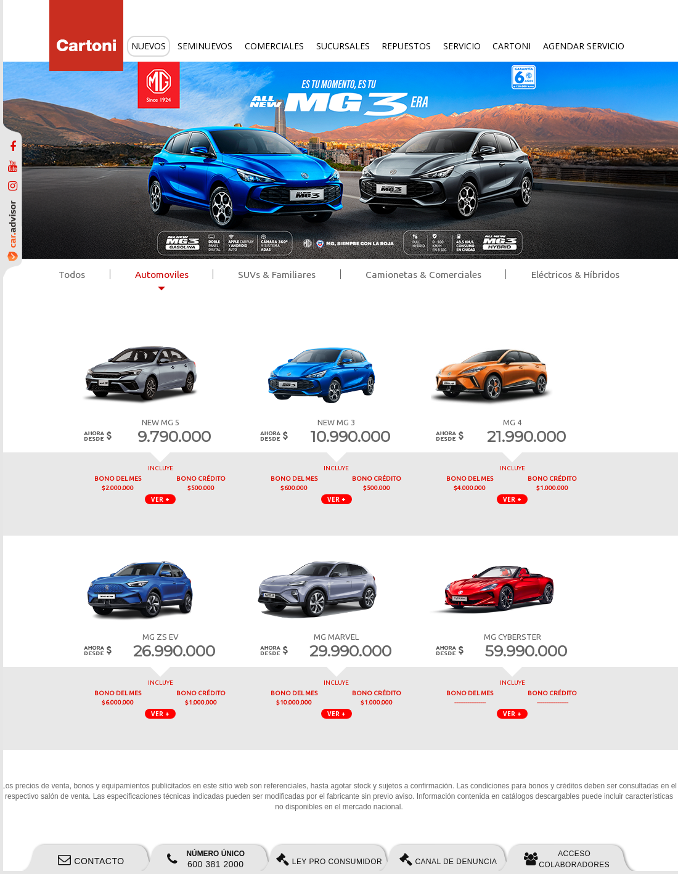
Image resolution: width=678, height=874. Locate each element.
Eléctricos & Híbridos (575, 274)
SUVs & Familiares (277, 274)
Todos (72, 274)
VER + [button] (160, 499)
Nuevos (148, 46)
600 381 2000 (206, 859)
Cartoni (511, 46)
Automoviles (162, 274)
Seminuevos (205, 46)
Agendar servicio (583, 46)
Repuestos (406, 46)
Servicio (462, 46)
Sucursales (343, 46)
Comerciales (274, 46)
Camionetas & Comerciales (423, 274)
